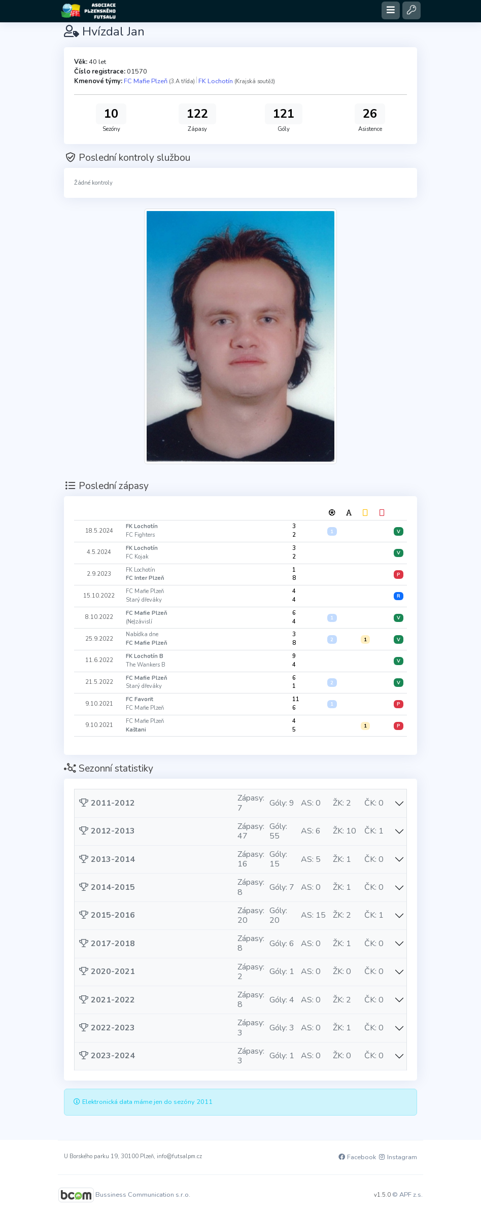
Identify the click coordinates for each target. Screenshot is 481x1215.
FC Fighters (140, 535)
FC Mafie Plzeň (145, 81)
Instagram (397, 1157)
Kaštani (136, 730)
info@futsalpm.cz (179, 1156)
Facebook (356, 1157)
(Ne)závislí (139, 622)
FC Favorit (139, 699)
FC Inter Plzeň (145, 578)
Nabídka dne (142, 634)
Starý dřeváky (144, 600)
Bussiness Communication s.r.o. (142, 1194)
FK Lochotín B (144, 656)
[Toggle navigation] (391, 10)
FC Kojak (137, 557)
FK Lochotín (215, 81)
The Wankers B (145, 665)
